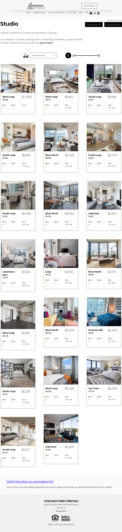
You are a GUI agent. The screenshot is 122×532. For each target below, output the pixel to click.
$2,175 (112, 272)
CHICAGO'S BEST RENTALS (61, 501)
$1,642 (69, 97)
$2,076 (112, 155)
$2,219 (26, 391)
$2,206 (112, 330)
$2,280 (69, 447)
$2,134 (26, 272)
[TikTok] (91, 13)
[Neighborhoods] (43, 55)
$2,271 (26, 450)
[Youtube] (98, 13)
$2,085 (26, 214)
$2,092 (69, 214)
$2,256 (69, 388)
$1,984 (112, 97)
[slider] (73, 55)
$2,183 (26, 333)
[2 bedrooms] (113, 24)
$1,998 (26, 155)
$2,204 (69, 330)
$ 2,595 (27, 97)
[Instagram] (94, 13)
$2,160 (69, 272)
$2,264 (112, 388)
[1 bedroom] (94, 24)
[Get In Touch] (89, 6)
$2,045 (69, 155)
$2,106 (112, 214)
